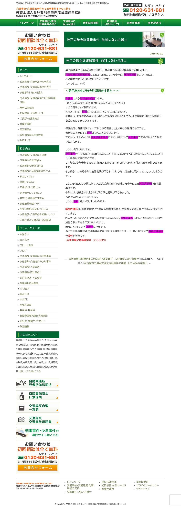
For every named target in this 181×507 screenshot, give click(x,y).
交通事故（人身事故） (30, 267)
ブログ (23, 250)
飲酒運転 (24, 326)
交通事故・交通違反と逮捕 (33, 155)
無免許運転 (26, 305)
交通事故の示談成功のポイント (35, 171)
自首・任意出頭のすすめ (32, 198)
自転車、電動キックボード (32, 321)
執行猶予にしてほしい (31, 192)
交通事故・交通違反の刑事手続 (35, 256)
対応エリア (25, 140)
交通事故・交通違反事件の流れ (35, 87)
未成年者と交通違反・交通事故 (35, 220)
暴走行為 (24, 294)
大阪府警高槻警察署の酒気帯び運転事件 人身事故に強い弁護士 (104, 258)
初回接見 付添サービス (112, 22)
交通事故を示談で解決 (31, 165)
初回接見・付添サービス (32, 113)
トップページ (26, 22)
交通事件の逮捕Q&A (30, 160)
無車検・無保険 (27, 310)
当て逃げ (24, 288)
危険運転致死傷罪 (29, 283)
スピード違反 (26, 245)
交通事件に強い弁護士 (69, 22)
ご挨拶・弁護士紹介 (30, 118)
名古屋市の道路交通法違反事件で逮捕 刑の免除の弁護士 (115, 263)
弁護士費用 (133, 22)
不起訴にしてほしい (30, 187)
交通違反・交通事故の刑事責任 (35, 81)
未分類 (23, 299)
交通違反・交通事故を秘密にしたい (37, 214)
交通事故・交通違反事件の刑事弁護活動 (38, 100)
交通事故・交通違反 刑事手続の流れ (48, 22)
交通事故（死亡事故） (30, 272)
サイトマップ (142, 488)
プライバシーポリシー (147, 485)
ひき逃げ (24, 240)
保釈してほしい (27, 182)
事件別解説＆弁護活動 (31, 135)
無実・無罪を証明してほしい (34, 209)
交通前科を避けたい (30, 203)
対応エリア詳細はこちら (30, 371)
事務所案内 (154, 22)
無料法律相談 (90, 22)
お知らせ (24, 234)
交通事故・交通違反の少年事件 (35, 261)
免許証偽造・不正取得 (31, 277)
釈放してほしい (27, 176)
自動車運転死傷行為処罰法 (34, 315)
